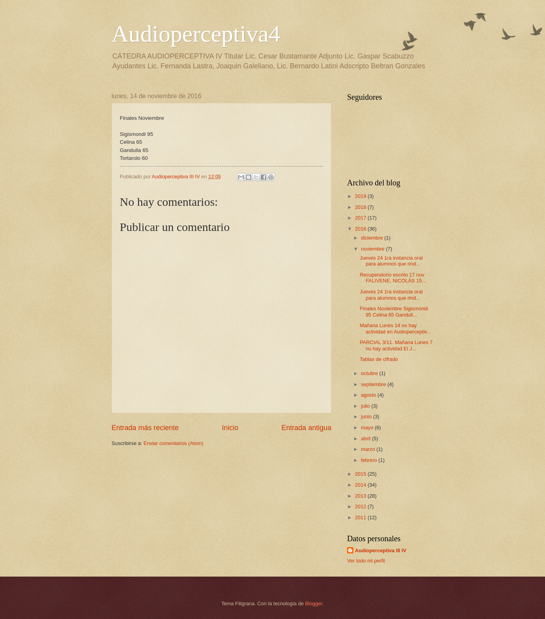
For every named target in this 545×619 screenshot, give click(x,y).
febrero (369, 460)
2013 (361, 496)
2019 (361, 196)
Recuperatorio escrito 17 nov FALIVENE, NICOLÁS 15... (393, 278)
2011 (361, 517)
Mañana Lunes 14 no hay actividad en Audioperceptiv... (395, 328)
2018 (361, 207)
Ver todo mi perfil (366, 561)
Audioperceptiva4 (196, 34)
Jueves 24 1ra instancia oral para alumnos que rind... (391, 261)
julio (366, 406)
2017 (361, 218)
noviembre (373, 249)
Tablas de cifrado (379, 359)
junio (367, 416)
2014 (361, 485)
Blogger (313, 603)
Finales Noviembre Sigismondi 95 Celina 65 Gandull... (394, 311)
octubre (370, 373)
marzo (368, 449)
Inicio (230, 428)
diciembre (372, 238)
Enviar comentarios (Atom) (173, 443)
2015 (361, 474)
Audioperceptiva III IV (380, 550)
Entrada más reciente (145, 428)
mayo (368, 427)
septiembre (374, 384)
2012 (361, 506)
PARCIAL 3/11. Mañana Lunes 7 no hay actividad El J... (396, 345)
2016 (361, 229)
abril (366, 438)
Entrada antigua (306, 428)
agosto (369, 395)
